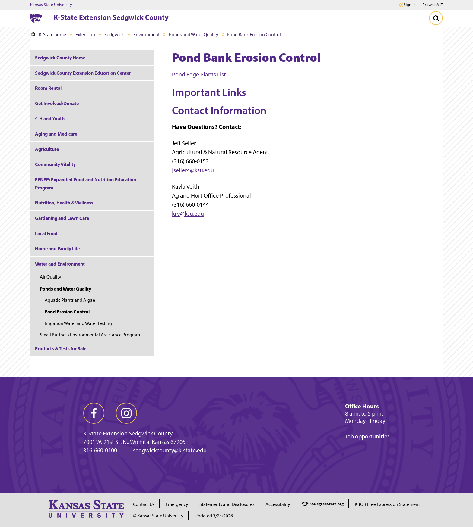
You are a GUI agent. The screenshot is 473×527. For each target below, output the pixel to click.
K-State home (48, 34)
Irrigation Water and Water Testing (78, 323)
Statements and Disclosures (226, 504)
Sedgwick (114, 34)
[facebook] (93, 413)
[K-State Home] (36, 18)
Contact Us (143, 504)
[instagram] (126, 413)
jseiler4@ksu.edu (193, 170)
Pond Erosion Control (67, 312)
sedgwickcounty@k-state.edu (170, 450)
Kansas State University (51, 4)
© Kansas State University (158, 516)
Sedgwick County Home (60, 58)
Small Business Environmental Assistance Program (90, 335)
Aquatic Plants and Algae (70, 300)
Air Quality (50, 277)
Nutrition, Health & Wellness (64, 203)
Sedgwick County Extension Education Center (83, 73)
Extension (85, 34)
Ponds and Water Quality (193, 34)
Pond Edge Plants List (199, 74)
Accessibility (277, 504)
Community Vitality (55, 164)
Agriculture (47, 149)
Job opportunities (367, 436)
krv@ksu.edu (188, 213)
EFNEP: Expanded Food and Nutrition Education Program (85, 183)
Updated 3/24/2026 (214, 516)
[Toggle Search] (436, 18)
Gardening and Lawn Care (62, 218)
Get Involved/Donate (57, 103)
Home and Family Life (57, 248)
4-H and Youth (50, 118)
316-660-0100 (100, 450)
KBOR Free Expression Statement (387, 504)
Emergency (177, 504)
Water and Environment (60, 264)
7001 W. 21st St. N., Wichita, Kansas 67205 (134, 441)
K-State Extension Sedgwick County (111, 17)
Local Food (46, 233)
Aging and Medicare (56, 134)
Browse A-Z (432, 4)
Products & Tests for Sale (60, 348)
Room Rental (48, 88)
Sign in (410, 4)
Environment (146, 34)
